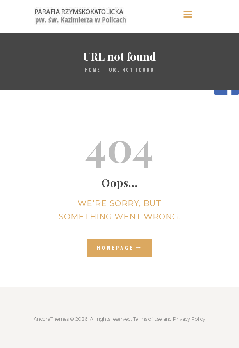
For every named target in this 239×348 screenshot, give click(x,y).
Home (92, 69)
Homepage (115, 247)
